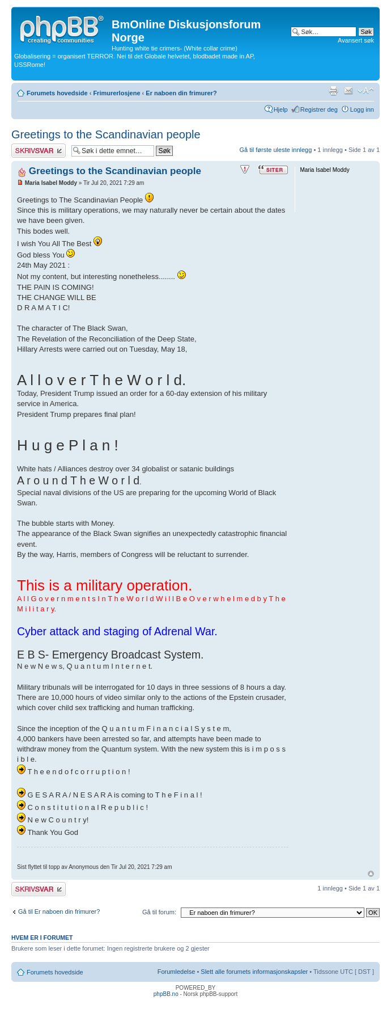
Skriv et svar (38, 150)
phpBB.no (166, 994)
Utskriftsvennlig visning (333, 91)
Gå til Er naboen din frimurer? (59, 911)
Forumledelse (177, 971)
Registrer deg (319, 109)
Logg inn (362, 109)
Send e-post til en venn (348, 91)
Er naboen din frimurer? (181, 93)
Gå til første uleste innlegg (276, 149)
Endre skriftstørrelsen (366, 91)
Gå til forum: (159, 912)
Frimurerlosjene (116, 93)
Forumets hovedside (57, 93)
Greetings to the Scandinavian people (106, 134)
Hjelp (281, 109)
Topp (371, 874)
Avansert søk (356, 40)
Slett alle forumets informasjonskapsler (254, 971)
